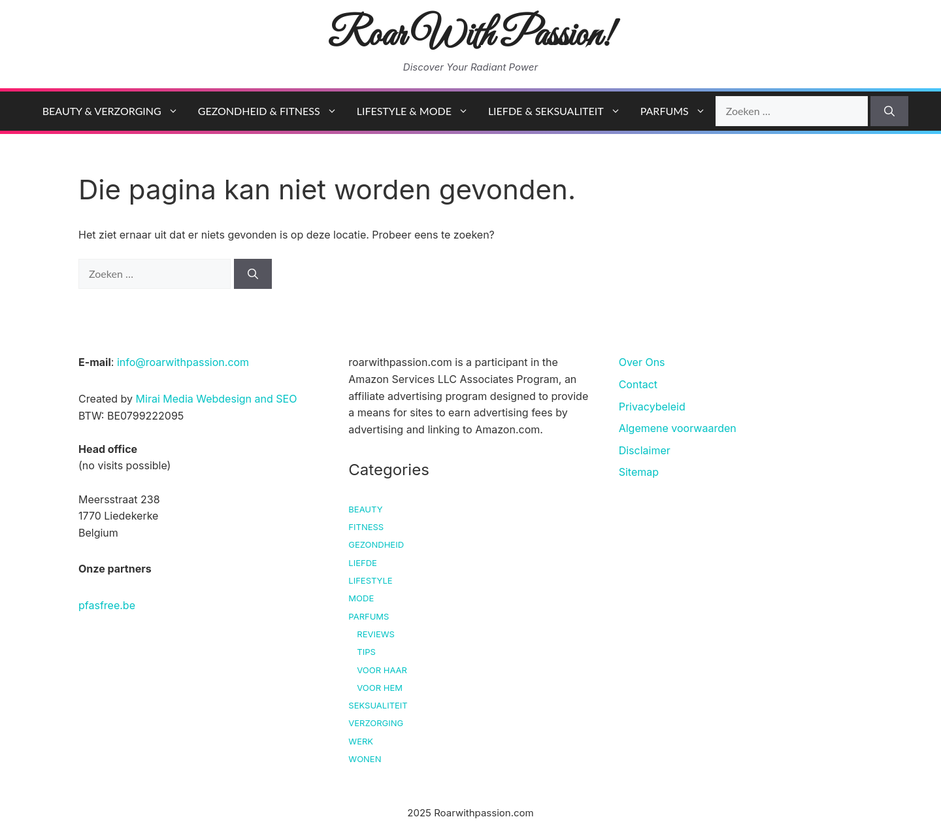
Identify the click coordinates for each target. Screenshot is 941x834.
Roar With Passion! (471, 36)
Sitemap (639, 471)
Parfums (678, 111)
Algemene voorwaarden (677, 428)
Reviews (376, 634)
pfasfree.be (106, 605)
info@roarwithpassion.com (183, 362)
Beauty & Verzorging (115, 111)
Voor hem (380, 687)
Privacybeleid (652, 406)
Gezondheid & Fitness (272, 111)
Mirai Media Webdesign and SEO (216, 398)
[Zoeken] (889, 111)
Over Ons (642, 362)
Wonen (364, 759)
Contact (638, 384)
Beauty (365, 509)
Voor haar (382, 670)
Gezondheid (376, 544)
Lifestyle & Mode (417, 111)
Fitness (366, 527)
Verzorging (375, 723)
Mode (361, 598)
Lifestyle (370, 580)
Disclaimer (644, 450)
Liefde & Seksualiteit (559, 111)
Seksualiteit (377, 705)
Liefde (362, 563)
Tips (366, 651)
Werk (360, 741)
